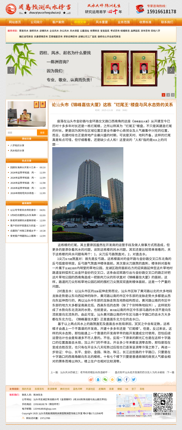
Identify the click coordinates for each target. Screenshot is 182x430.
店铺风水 (44, 30)
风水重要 (102, 22)
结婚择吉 (125, 30)
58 (126, 388)
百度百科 (39, 388)
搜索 (42, 132)
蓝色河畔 (77, 388)
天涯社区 (90, 388)
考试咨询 (115, 30)
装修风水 (34, 30)
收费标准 (145, 22)
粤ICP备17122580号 (93, 413)
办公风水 (64, 30)
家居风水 (23, 30)
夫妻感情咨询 (41, 36)
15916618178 (40, 404)
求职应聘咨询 (70, 36)
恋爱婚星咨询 (56, 36)
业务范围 (124, 22)
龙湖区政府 (71, 268)
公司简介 (37, 22)
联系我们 (167, 22)
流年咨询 (145, 30)
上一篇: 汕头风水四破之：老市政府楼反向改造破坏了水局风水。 (80, 372)
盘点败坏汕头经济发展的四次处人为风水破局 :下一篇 (145, 372)
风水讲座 (74, 30)
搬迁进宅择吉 (26, 36)
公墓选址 (84, 30)
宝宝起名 (104, 30)
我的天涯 (26, 388)
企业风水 (54, 30)
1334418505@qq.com (44, 408)
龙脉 (96, 291)
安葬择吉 (94, 30)
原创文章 (80, 22)
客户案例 (58, 22)
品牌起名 (135, 30)
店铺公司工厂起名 (87, 36)
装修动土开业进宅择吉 (109, 36)
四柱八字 (155, 30)
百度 (111, 388)
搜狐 (119, 388)
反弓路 (68, 259)
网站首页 (15, 22)
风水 (155, 140)
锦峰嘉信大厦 (141, 121)
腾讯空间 (64, 388)
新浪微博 (52, 388)
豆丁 (134, 388)
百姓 (142, 388)
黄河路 (113, 310)
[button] (11, 70)
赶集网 (102, 388)
